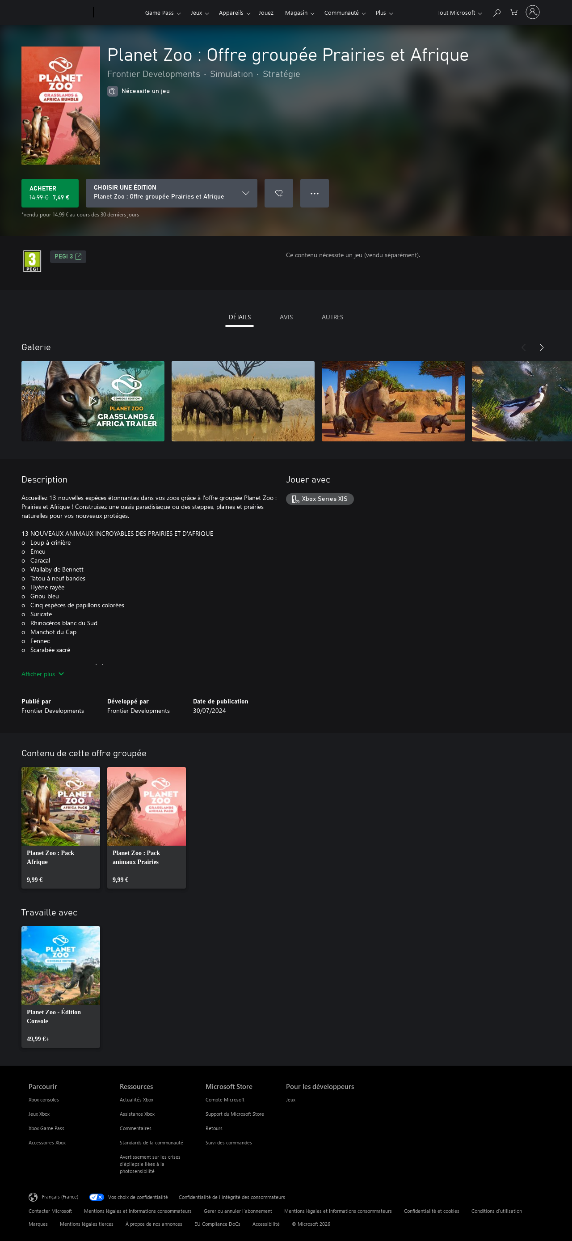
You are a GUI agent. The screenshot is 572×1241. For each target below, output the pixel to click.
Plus (381, 12)
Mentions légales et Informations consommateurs (138, 1211)
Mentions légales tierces (87, 1224)
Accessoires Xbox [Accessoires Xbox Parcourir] (47, 1142)
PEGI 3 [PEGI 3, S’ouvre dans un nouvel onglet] (68, 256)
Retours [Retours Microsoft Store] (214, 1128)
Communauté (341, 12)
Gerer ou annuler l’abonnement (238, 1211)
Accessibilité (266, 1224)
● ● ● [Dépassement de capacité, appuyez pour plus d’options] (315, 193)
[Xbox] (118, 12)
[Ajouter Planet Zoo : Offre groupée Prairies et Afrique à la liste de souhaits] (279, 193)
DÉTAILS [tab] (240, 317)
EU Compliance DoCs (217, 1224)
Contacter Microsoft (50, 1211)
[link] (60, 828)
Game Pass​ (159, 12)
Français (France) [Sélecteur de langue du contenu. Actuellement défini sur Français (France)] (60, 1196)
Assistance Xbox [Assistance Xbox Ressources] (137, 1114)
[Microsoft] (59, 12)
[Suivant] (542, 347)
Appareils (231, 12)
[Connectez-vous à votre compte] (532, 12)
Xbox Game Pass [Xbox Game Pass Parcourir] (46, 1128)
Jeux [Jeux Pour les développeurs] (290, 1099)
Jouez (266, 12)
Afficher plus (42, 673)
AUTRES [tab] (332, 317)
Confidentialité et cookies (431, 1211)
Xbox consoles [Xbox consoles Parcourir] (44, 1099)
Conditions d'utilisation (496, 1211)
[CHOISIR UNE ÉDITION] (171, 193)
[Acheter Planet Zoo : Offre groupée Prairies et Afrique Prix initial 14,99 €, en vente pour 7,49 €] (50, 193)
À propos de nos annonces (154, 1224)
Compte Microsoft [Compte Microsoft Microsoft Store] (225, 1099)
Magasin (296, 12)
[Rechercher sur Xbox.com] (496, 11)
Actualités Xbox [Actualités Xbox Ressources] (136, 1099)
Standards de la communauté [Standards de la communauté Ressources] (151, 1142)
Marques (38, 1224)
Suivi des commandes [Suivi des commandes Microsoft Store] (229, 1142)
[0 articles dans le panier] (513, 11)
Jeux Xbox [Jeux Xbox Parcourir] (39, 1114)
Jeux (196, 12)
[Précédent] (524, 347)
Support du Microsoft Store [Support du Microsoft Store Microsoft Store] (235, 1114)
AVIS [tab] (286, 317)
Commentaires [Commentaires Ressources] (135, 1128)
